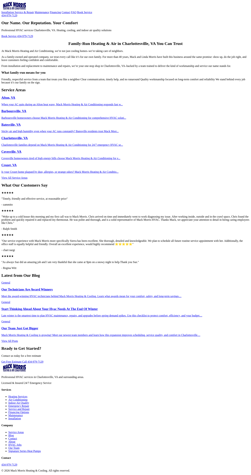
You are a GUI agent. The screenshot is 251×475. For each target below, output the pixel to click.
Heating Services (17, 396)
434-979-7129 (9, 15)
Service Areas (16, 432)
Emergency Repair (18, 405)
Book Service (84, 12)
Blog (11, 435)
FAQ (73, 12)
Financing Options (18, 412)
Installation (8, 12)
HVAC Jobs (15, 444)
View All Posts (9, 340)
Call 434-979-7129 (32, 361)
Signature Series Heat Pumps (24, 451)
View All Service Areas (14, 177)
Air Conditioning (18, 399)
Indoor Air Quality (18, 402)
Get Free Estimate (11, 361)
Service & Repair (24, 12)
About (11, 441)
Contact (66, 12)
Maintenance (42, 12)
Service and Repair (19, 409)
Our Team (14, 447)
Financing (55, 12)
